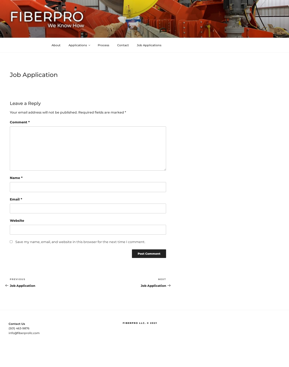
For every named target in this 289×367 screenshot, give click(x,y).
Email (16, 199)
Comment (20, 122)
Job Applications (149, 45)
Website (17, 221)
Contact (123, 45)
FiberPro (47, 16)
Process (103, 45)
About (56, 45)
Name (16, 178)
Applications (80, 45)
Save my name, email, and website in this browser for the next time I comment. (80, 242)
